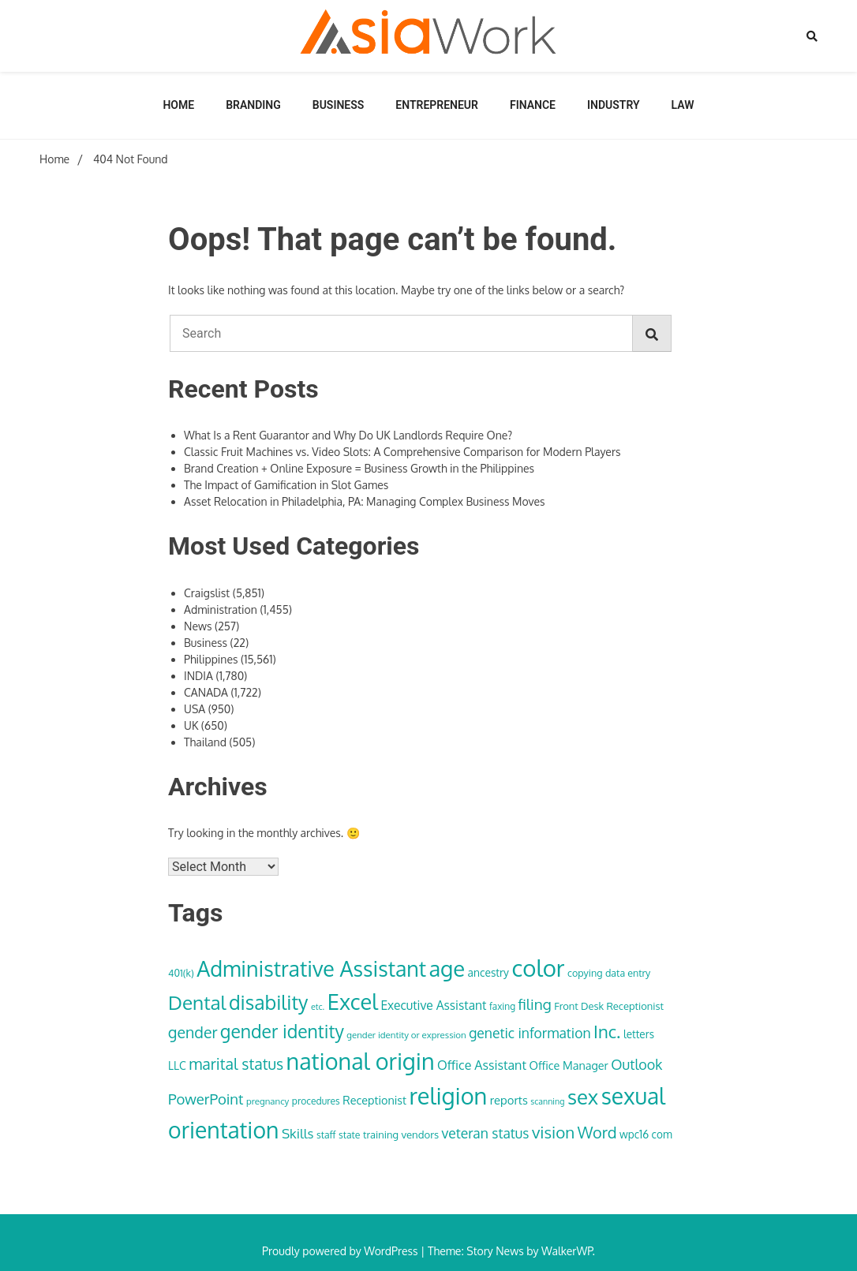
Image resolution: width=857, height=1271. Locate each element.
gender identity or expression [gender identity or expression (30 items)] (406, 1035)
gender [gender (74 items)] (193, 1032)
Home (178, 105)
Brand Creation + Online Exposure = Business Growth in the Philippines (359, 468)
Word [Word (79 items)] (597, 1132)
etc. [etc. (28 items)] (317, 1006)
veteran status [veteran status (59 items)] (486, 1133)
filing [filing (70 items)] (535, 1004)
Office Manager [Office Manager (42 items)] (568, 1065)
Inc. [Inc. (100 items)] (606, 1031)
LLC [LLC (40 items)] (177, 1065)
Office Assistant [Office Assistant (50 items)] (481, 1065)
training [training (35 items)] (381, 1134)
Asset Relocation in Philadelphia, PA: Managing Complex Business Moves (364, 501)
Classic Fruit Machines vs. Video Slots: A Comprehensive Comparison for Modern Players (402, 451)
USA (194, 709)
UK (191, 725)
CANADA (206, 692)
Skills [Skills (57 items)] (298, 1133)
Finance (533, 105)
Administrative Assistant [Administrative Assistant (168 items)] (311, 968)
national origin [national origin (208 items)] (360, 1061)
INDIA (198, 675)
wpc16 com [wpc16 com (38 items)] (645, 1134)
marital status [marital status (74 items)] (236, 1064)
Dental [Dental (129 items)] (197, 1002)
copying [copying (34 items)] (584, 972)
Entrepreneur (436, 105)
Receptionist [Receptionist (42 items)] (374, 1100)
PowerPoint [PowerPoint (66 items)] (205, 1099)
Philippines (211, 659)
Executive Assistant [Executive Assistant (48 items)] (433, 1005)
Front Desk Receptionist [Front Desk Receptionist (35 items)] (609, 1006)
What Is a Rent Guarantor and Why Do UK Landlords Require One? (348, 435)
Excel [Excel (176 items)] (352, 1001)
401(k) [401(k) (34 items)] (181, 972)
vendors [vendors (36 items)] (420, 1134)
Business (338, 105)
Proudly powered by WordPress (341, 1251)
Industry (613, 105)
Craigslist (207, 593)
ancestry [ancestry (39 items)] (488, 972)
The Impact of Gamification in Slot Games (286, 485)
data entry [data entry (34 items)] (627, 972)
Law (683, 105)
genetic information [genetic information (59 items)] (529, 1032)
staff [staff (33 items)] (326, 1134)
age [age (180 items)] (447, 968)
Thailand (205, 742)
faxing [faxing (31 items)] (502, 1006)
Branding (253, 105)
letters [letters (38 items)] (638, 1034)
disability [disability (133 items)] (269, 1002)
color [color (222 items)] (537, 967)
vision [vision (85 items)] (553, 1132)
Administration (220, 609)
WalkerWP (567, 1251)
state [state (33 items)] (349, 1134)
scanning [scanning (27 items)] (547, 1101)
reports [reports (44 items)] (509, 1100)
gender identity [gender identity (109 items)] (282, 1030)
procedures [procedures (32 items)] (316, 1101)
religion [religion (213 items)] (449, 1095)
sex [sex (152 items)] (582, 1096)
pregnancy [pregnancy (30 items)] (267, 1101)
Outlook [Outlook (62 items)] (636, 1064)
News (197, 626)
